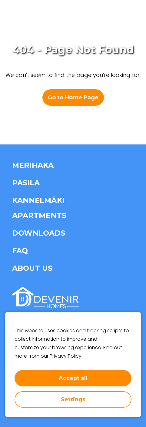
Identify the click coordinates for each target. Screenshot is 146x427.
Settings (73, 399)
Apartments (39, 215)
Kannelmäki (38, 200)
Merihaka (33, 165)
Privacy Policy (65, 356)
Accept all (73, 378)
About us (32, 268)
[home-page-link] (30, 15)
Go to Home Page (73, 97)
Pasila (26, 182)
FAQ (20, 250)
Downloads (38, 233)
